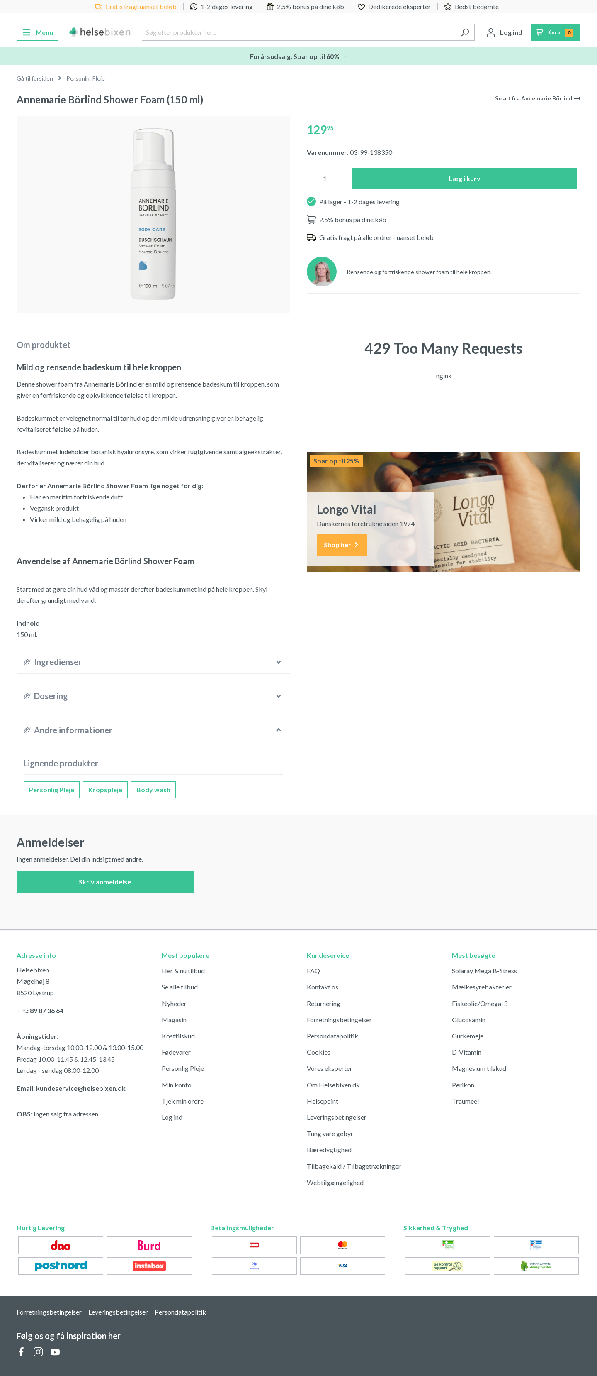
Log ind (172, 1117)
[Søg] (465, 32)
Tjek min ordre (183, 1101)
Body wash (153, 789)
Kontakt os (322, 987)
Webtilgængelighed (335, 1182)
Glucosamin (468, 1019)
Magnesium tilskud (479, 1068)
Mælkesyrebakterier (482, 987)
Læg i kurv (465, 178)
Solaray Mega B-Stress (484, 970)
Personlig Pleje (51, 789)
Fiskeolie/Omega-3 (479, 1003)
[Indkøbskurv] (556, 32)
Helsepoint (322, 1101)
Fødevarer (176, 1052)
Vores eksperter (329, 1068)
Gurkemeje (467, 1036)
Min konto (177, 1085)
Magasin (174, 1019)
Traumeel (465, 1101)
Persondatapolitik (332, 1036)
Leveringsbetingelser (336, 1117)
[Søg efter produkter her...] (298, 32)
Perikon (463, 1085)
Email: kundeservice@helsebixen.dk (71, 1088)
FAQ (313, 970)
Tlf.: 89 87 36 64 (40, 1010)
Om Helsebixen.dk (333, 1085)
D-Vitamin (466, 1052)
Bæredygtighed (329, 1149)
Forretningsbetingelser (339, 1019)
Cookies (318, 1052)
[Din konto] (504, 32)
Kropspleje (105, 789)
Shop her (342, 545)
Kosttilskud (178, 1036)
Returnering (323, 1003)
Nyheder (174, 1003)
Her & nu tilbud (183, 970)
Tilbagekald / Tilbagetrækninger (354, 1166)
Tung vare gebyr (330, 1133)
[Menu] (37, 32)
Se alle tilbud (180, 987)
